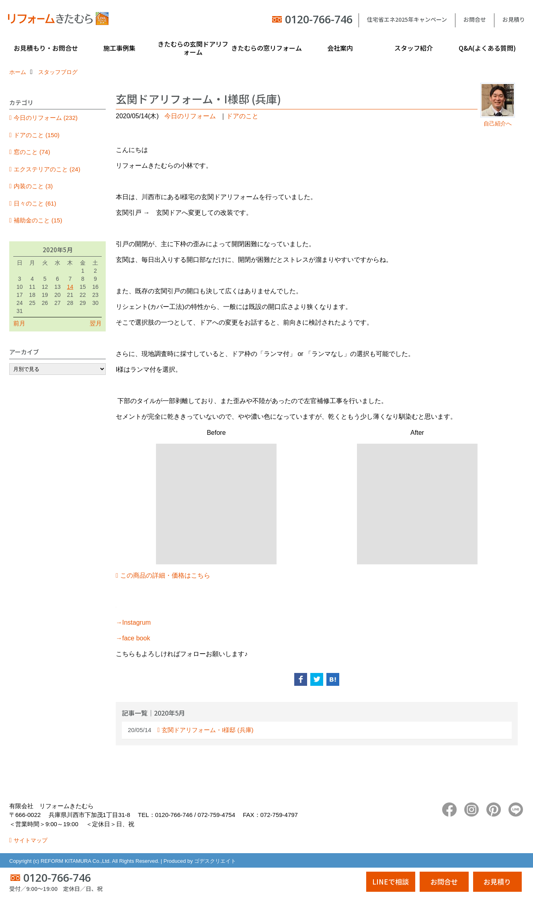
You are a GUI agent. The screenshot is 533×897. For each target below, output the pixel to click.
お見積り (513, 19)
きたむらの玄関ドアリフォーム (193, 48)
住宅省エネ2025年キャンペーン (407, 19)
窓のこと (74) (32, 151)
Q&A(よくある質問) (487, 48)
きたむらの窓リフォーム (266, 48)
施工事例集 (119, 48)
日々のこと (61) (35, 203)
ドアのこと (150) (36, 135)
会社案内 (340, 48)
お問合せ (474, 19)
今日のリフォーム (190, 116)
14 (70, 287)
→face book (133, 638)
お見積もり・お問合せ (46, 48)
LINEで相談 (390, 881)
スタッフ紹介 (413, 48)
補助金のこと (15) (38, 220)
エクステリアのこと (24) (47, 169)
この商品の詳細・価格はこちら (165, 575)
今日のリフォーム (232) (46, 117)
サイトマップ (30, 840)
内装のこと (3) (33, 186)
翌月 (96, 323)
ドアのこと (242, 116)
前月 (19, 323)
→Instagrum (133, 622)
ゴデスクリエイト (215, 861)
